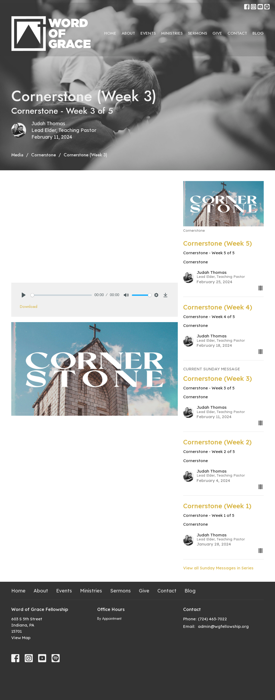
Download (28, 307)
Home (110, 33)
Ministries (172, 33)
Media (17, 155)
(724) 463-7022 (212, 618)
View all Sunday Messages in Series (218, 567)
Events (148, 33)
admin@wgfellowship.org (223, 626)
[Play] (23, 295)
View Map (21, 637)
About (128, 33)
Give (217, 33)
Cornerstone (43, 155)
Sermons (197, 33)
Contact (237, 33)
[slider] (61, 295)
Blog (258, 33)
